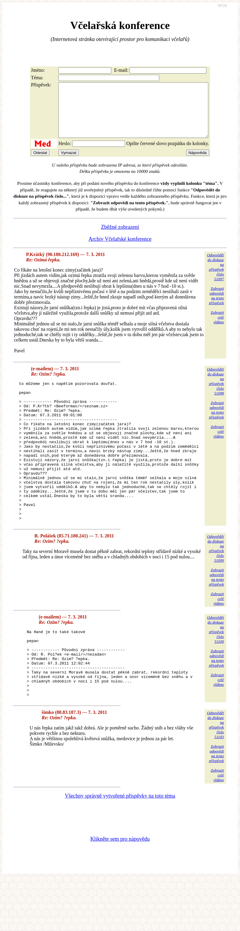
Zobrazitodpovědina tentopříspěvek (216, 306)
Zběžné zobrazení (120, 238)
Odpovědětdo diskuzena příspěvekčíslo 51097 (215, 277)
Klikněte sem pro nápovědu (120, 891)
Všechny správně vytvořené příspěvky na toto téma (120, 848)
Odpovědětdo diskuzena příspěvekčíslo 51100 (215, 668)
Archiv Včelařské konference (120, 250)
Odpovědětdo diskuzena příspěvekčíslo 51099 (215, 587)
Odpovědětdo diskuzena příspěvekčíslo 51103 (215, 777)
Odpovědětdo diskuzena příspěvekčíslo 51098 (215, 392)
